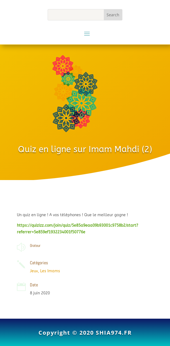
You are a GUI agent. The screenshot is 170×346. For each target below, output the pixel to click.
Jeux (34, 271)
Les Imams (50, 271)
